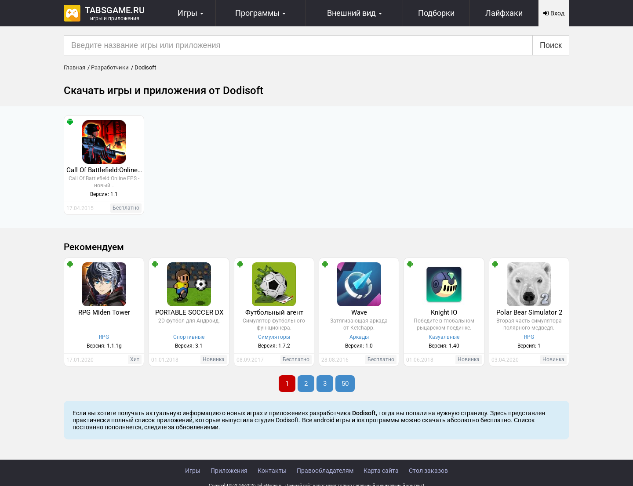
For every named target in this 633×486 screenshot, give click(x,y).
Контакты (272, 470)
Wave (359, 312)
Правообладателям (325, 470)
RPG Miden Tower (104, 312)
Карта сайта (381, 470)
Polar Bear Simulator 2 (529, 312)
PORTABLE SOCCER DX (189, 312)
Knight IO (444, 312)
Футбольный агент (274, 312)
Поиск (551, 45)
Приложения (229, 470)
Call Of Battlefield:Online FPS (105, 170)
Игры (192, 470)
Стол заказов (428, 470)
